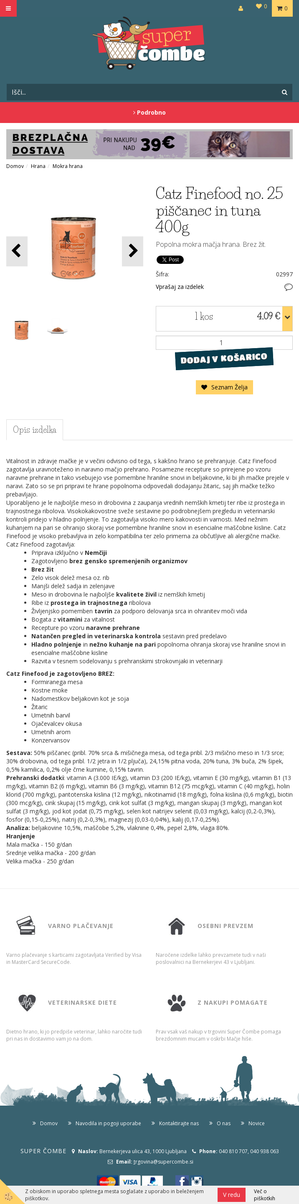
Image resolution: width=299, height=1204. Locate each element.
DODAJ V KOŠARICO (224, 358)
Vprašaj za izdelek (180, 287)
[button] (132, 251)
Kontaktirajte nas (179, 1123)
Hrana (38, 166)
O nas (224, 1123)
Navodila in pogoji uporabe (108, 1123)
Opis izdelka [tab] (34, 430)
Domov (15, 166)
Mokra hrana (68, 166)
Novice (256, 1123)
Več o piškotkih (264, 1195)
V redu (231, 1195)
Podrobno (149, 112)
